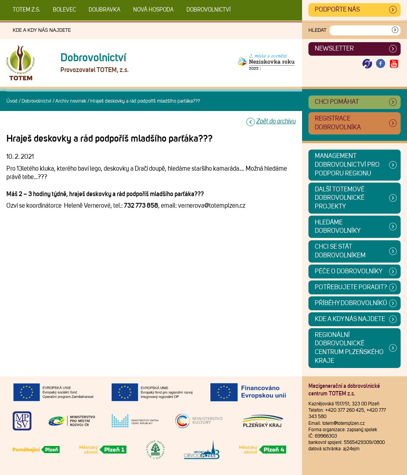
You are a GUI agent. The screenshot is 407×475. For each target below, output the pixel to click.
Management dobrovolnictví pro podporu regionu (347, 164)
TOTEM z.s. (26, 10)
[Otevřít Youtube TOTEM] (394, 64)
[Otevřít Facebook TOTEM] (381, 64)
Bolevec (64, 10)
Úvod (11, 101)
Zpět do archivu (276, 121)
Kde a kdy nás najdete (42, 30)
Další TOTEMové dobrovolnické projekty (339, 198)
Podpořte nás (337, 9)
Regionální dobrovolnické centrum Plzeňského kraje (349, 348)
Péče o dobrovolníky (348, 271)
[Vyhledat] (395, 30)
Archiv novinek (70, 101)
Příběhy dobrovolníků (351, 303)
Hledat (317, 30)
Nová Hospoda (153, 10)
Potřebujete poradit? (351, 287)
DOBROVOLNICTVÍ (208, 10)
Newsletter (334, 48)
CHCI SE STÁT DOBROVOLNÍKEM (340, 251)
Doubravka (104, 10)
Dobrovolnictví (36, 101)
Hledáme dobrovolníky (337, 226)
